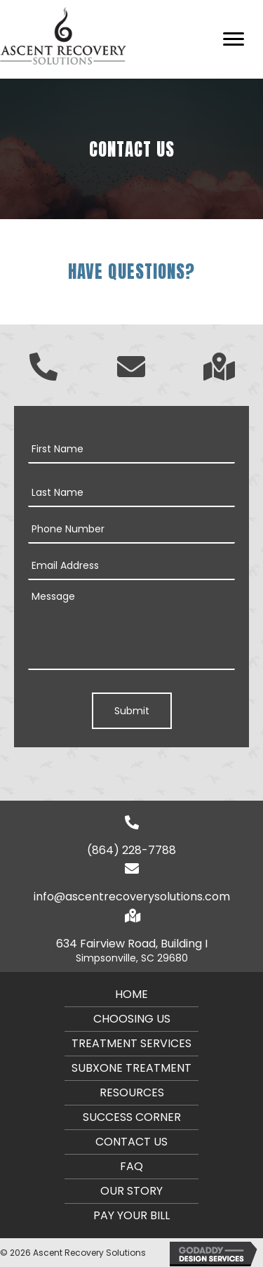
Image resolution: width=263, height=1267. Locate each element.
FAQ (131, 1166)
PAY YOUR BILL (131, 1215)
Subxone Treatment (131, 1068)
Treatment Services (131, 1043)
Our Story (131, 1191)
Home (131, 994)
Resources (132, 1092)
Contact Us (131, 1142)
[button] (233, 39)
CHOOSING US (131, 1019)
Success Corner (132, 1117)
